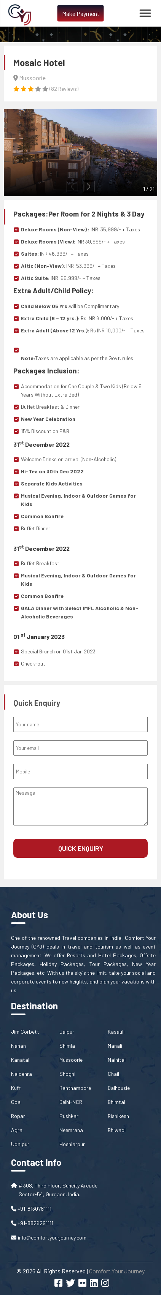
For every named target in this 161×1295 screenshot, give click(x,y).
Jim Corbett (25, 1031)
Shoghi (67, 1073)
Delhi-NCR (70, 1102)
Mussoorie (71, 1059)
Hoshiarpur (72, 1144)
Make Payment (80, 13)
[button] (88, 186)
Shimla (67, 1045)
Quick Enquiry (80, 848)
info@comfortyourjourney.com (52, 1237)
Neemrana (71, 1130)
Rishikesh (118, 1116)
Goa (16, 1102)
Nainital (117, 1059)
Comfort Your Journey (117, 1270)
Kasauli (116, 1031)
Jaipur (66, 1031)
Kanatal (20, 1059)
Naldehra (21, 1073)
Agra (16, 1130)
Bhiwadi (117, 1130)
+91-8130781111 (31, 1208)
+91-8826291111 (32, 1223)
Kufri (16, 1088)
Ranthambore (75, 1088)
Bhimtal (116, 1102)
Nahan (18, 1045)
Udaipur (20, 1144)
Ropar (18, 1116)
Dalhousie (119, 1088)
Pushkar (68, 1116)
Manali (115, 1045)
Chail (113, 1073)
